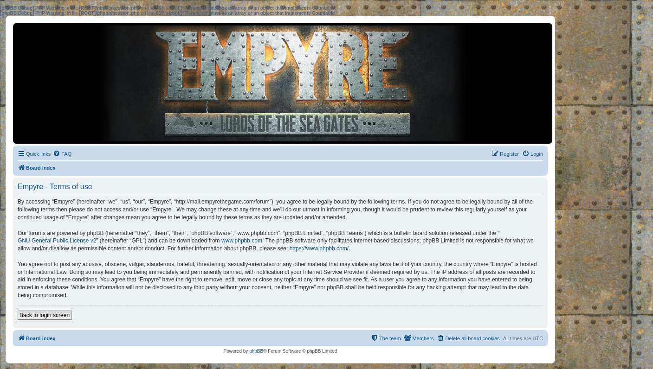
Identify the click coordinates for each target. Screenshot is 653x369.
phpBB (256, 351)
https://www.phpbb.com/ (319, 248)
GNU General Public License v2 (57, 240)
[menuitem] (62, 153)
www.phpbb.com (241, 240)
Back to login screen (44, 315)
